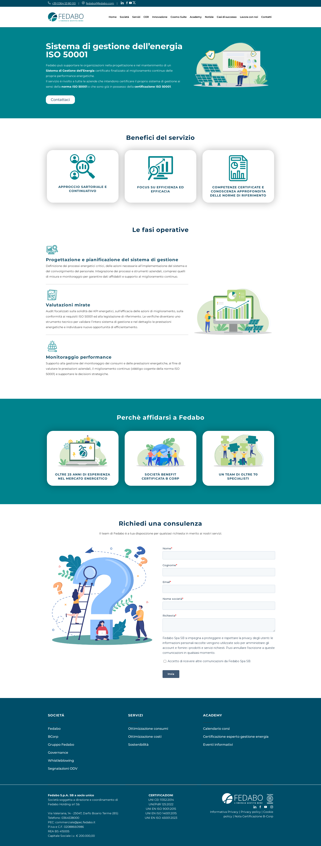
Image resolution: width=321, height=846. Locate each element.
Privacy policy (251, 812)
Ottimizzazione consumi (148, 729)
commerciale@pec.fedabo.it (75, 822)
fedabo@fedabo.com (100, 3)
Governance (58, 753)
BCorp (53, 737)
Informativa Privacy (224, 812)
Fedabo (54, 729)
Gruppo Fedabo (61, 745)
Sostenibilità (138, 745)
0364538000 (70, 818)
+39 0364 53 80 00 (64, 3)
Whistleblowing (61, 760)
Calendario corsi (216, 729)
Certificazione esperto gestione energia (236, 737)
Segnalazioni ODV (62, 768)
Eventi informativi (218, 745)
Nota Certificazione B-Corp (254, 816)
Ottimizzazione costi (145, 737)
